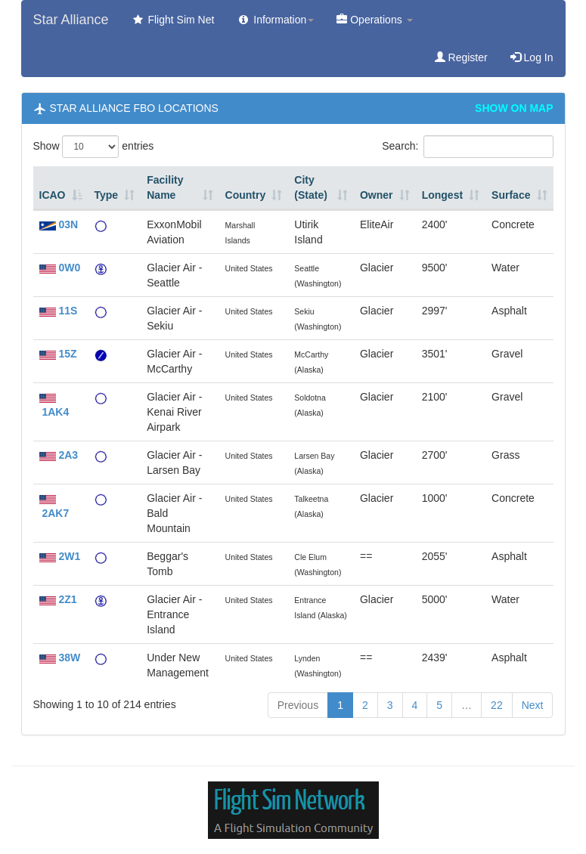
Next (533, 705)
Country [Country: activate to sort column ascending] (245, 195)
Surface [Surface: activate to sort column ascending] (510, 195)
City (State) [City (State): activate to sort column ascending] (310, 187)
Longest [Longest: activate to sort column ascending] (442, 195)
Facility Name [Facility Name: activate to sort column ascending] (165, 187)
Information (275, 20)
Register (461, 57)
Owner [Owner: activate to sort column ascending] (376, 195)
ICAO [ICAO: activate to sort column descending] (52, 195)
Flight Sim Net (173, 20)
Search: (467, 146)
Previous (297, 705)
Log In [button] (531, 57)
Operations (374, 20)
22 (497, 705)
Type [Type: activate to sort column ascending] (107, 195)
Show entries (93, 146)
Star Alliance (71, 19)
